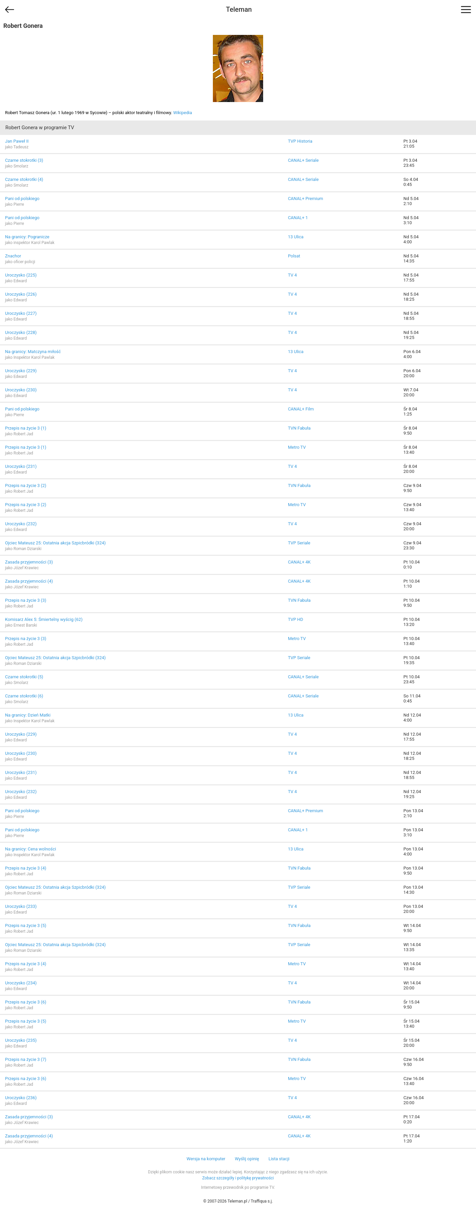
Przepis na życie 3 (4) (25, 868)
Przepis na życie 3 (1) (25, 428)
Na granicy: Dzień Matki (28, 715)
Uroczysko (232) (21, 523)
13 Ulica (295, 236)
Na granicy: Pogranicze (27, 236)
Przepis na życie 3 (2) (25, 485)
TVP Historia (300, 141)
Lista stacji (279, 1158)
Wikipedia (182, 112)
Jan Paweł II (16, 141)
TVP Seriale (299, 542)
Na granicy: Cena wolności (30, 848)
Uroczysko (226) (21, 294)
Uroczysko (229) (21, 370)
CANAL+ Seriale (303, 160)
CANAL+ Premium (305, 198)
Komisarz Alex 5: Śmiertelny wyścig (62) (43, 619)
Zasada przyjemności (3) (29, 562)
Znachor (13, 255)
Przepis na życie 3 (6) (25, 1002)
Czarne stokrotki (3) (24, 160)
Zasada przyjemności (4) (29, 581)
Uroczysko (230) (21, 389)
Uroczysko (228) (21, 332)
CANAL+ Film (301, 408)
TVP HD (295, 619)
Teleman (239, 9)
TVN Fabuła (299, 428)
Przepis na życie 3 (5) (25, 925)
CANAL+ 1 (298, 217)
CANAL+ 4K (299, 562)
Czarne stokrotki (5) (24, 676)
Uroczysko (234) (21, 982)
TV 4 (292, 275)
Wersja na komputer (206, 1158)
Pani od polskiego (22, 198)
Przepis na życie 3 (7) (25, 1059)
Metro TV (297, 447)
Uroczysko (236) (21, 1097)
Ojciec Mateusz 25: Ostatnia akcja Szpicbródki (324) (55, 542)
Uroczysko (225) (21, 275)
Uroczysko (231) (21, 466)
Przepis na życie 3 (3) (25, 600)
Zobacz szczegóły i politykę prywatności (238, 1178)
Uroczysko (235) (21, 1040)
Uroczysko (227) (21, 313)
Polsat (294, 255)
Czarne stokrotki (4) (24, 179)
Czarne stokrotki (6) (24, 695)
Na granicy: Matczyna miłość (33, 351)
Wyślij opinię (247, 1158)
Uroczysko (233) (21, 906)
